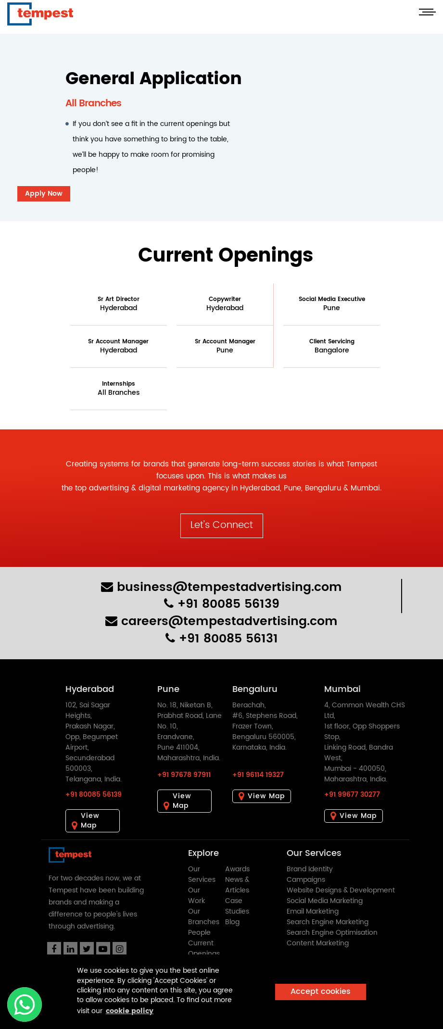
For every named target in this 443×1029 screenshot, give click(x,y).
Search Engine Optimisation (332, 932)
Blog (232, 922)
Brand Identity (310, 869)
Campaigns (306, 879)
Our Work (196, 895)
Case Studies (237, 906)
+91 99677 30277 (352, 794)
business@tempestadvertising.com (221, 587)
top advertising (102, 488)
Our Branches (203, 917)
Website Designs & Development (341, 890)
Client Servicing (331, 346)
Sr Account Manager (118, 346)
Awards (237, 869)
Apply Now (44, 193)
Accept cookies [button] (321, 992)
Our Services (201, 874)
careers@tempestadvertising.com (221, 621)
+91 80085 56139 (221, 604)
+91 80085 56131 (221, 639)
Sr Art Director (118, 304)
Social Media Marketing (325, 900)
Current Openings (204, 948)
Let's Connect (221, 525)
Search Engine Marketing (327, 922)
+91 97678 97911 (184, 774)
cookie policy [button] (129, 1011)
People (199, 932)
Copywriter (224, 304)
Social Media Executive (332, 304)
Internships (118, 388)
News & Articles (237, 885)
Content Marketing (318, 943)
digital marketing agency (184, 488)
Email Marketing (313, 911)
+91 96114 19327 (258, 774)
